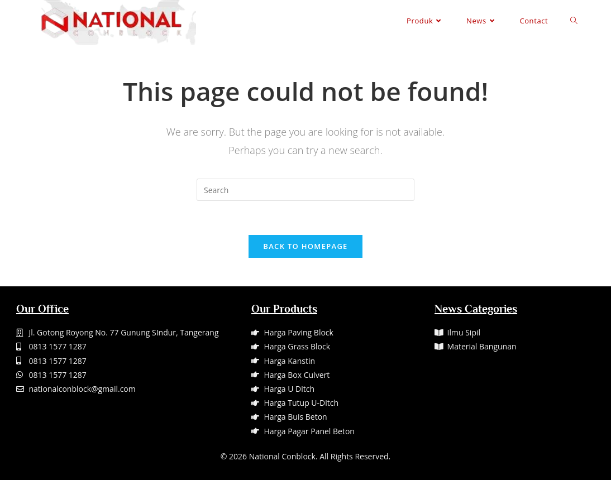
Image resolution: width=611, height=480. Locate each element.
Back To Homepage (305, 246)
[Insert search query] (305, 190)
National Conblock (282, 456)
